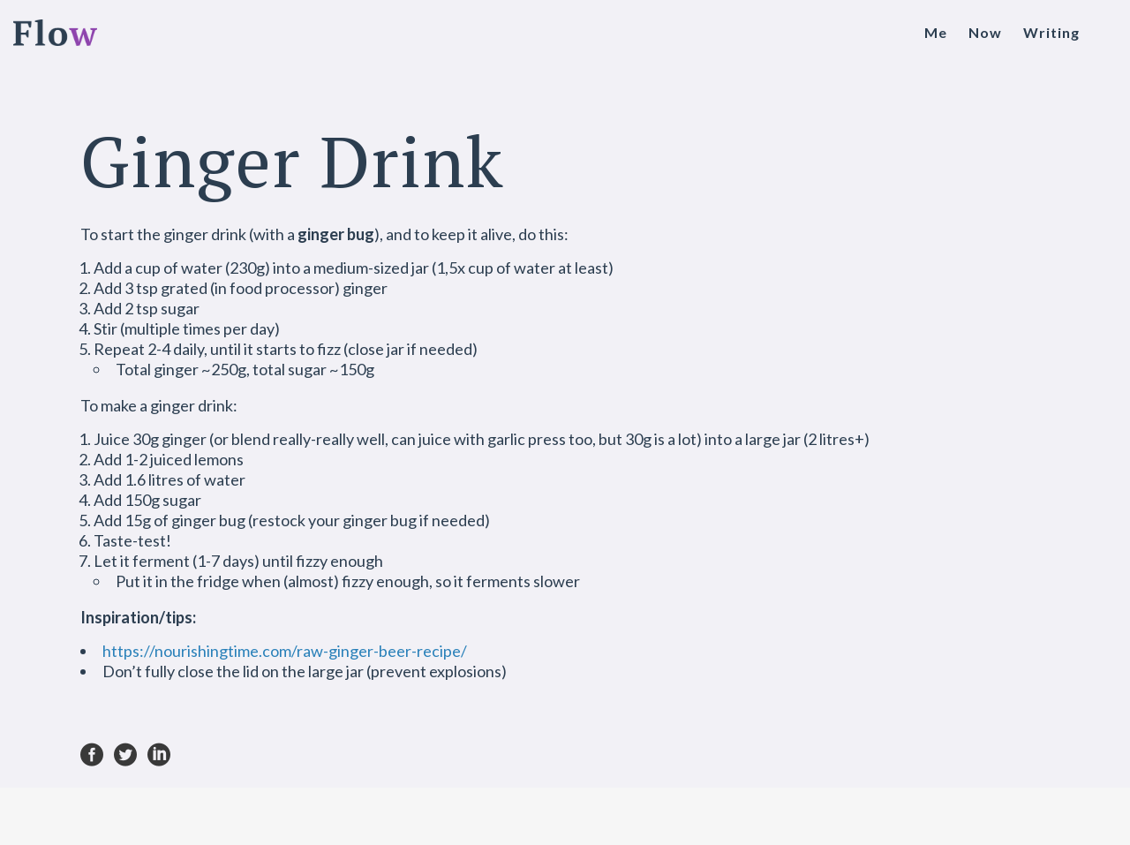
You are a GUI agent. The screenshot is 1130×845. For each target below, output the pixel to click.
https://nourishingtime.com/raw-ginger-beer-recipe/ (284, 650)
